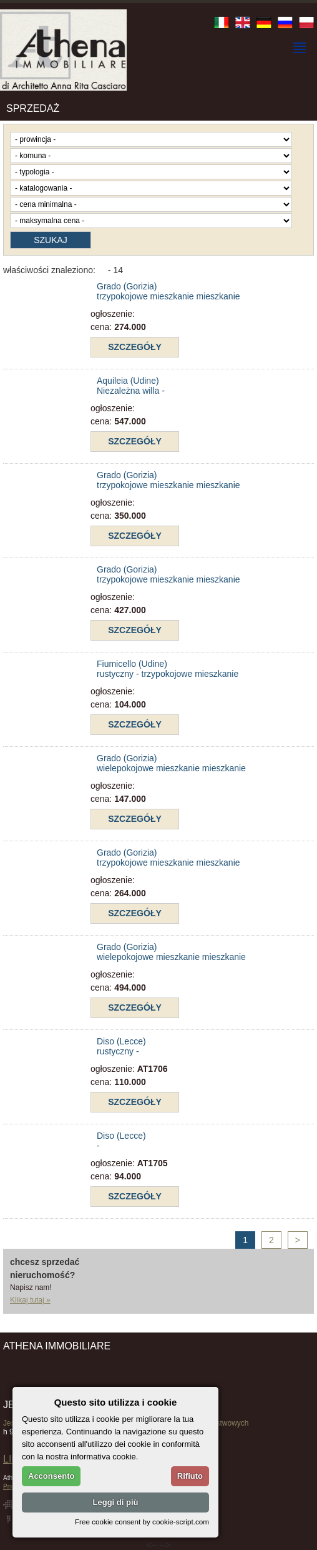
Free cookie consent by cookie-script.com (142, 1522)
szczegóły (135, 347)
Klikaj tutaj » (30, 1300)
